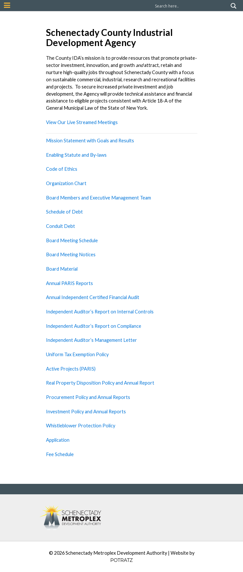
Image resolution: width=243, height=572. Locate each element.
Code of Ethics (61, 169)
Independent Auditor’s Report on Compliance (93, 326)
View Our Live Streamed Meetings (82, 122)
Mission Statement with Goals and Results (90, 140)
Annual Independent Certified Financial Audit (92, 297)
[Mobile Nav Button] (7, 5)
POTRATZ (121, 560)
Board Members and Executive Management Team (98, 197)
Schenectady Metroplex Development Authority (116, 553)
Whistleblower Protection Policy (80, 425)
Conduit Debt (60, 226)
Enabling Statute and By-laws (76, 155)
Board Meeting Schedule (72, 240)
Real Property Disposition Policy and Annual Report (100, 383)
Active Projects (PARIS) (71, 369)
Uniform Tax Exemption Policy (77, 354)
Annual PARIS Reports (69, 283)
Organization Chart (66, 183)
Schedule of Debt (64, 211)
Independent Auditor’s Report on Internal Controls (100, 311)
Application (57, 440)
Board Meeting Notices (71, 254)
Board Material (62, 269)
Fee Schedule (60, 454)
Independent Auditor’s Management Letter (91, 340)
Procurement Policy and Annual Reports (88, 397)
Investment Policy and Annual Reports (86, 411)
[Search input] (191, 5)
